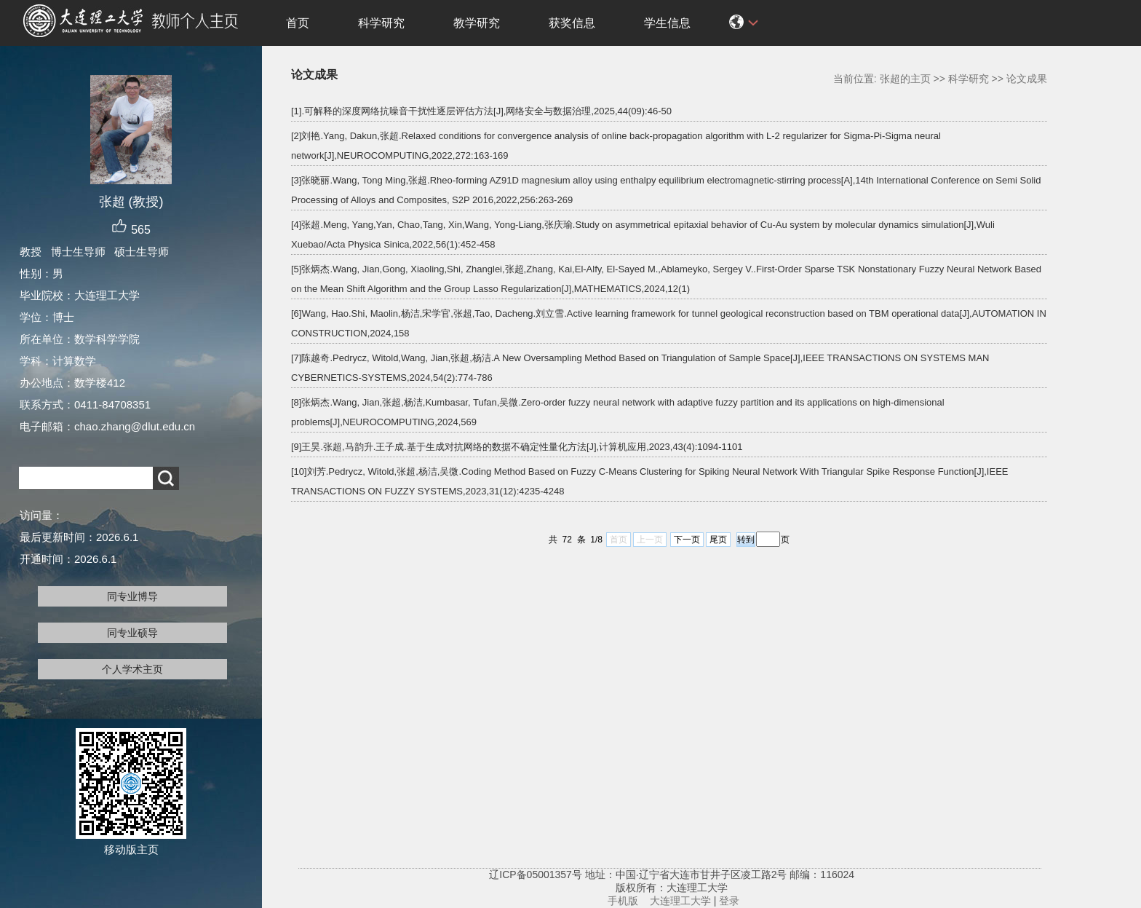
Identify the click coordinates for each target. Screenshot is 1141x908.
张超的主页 (905, 78)
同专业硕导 (132, 633)
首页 (297, 23)
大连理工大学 (680, 901)
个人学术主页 (132, 669)
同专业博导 (132, 596)
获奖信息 (572, 23)
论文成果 (1026, 78)
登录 (729, 901)
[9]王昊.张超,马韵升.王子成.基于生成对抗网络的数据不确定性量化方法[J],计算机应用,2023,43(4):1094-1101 (517, 446)
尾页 (718, 539)
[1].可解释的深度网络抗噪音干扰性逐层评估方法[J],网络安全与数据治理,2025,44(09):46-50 (481, 111)
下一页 (687, 539)
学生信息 (667, 23)
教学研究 (476, 23)
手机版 (623, 901)
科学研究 (381, 23)
